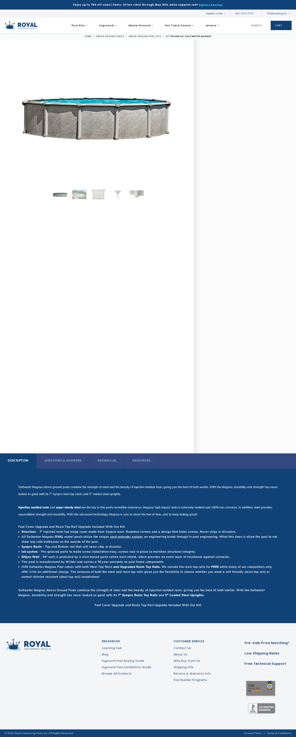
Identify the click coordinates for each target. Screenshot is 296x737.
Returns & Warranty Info (192, 674)
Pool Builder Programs (190, 680)
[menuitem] (79, 25)
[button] (13, 116)
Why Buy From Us (187, 661)
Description (18, 460)
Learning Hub (112, 648)
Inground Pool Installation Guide (126, 667)
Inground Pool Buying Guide (123, 661)
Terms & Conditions (279, 733)
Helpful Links (214, 13)
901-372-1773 (246, 13)
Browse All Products (117, 674)
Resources (141, 460)
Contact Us (182, 648)
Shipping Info (184, 667)
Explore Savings (211, 4)
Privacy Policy (253, 733)
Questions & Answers (63, 460)
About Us (180, 654)
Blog (105, 654)
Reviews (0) (107, 460)
